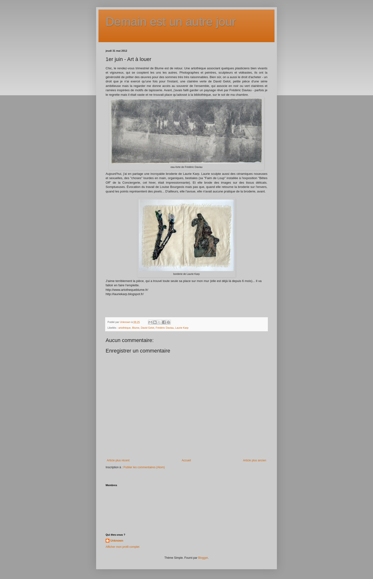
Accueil (186, 460)
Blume (135, 327)
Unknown (116, 540)
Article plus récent (118, 460)
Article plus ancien (254, 460)
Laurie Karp (182, 327)
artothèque (124, 327)
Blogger (203, 557)
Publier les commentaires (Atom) (144, 467)
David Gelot (147, 327)
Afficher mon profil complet (122, 547)
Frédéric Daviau (165, 327)
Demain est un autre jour (171, 21)
